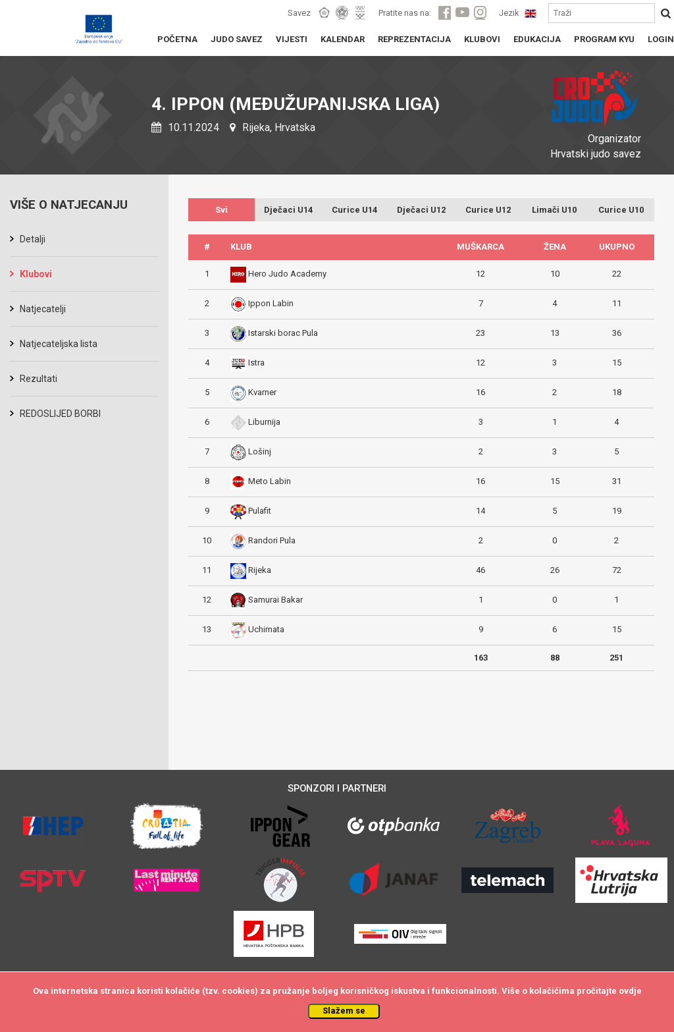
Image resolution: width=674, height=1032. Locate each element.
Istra (256, 362)
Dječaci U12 (421, 210)
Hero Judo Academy (287, 274)
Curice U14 (354, 210)
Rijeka (259, 570)
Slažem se (344, 1011)
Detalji (32, 239)
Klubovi (36, 274)
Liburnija (264, 422)
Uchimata (266, 629)
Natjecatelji (43, 309)
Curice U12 (488, 210)
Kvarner (262, 392)
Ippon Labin (271, 303)
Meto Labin (269, 481)
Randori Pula (272, 540)
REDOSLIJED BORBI (60, 413)
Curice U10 (621, 210)
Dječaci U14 (288, 210)
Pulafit (259, 511)
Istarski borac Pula (283, 333)
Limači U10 (554, 210)
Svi (221, 210)
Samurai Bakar (275, 600)
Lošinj (259, 451)
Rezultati (38, 378)
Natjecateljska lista (58, 344)
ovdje (630, 991)
